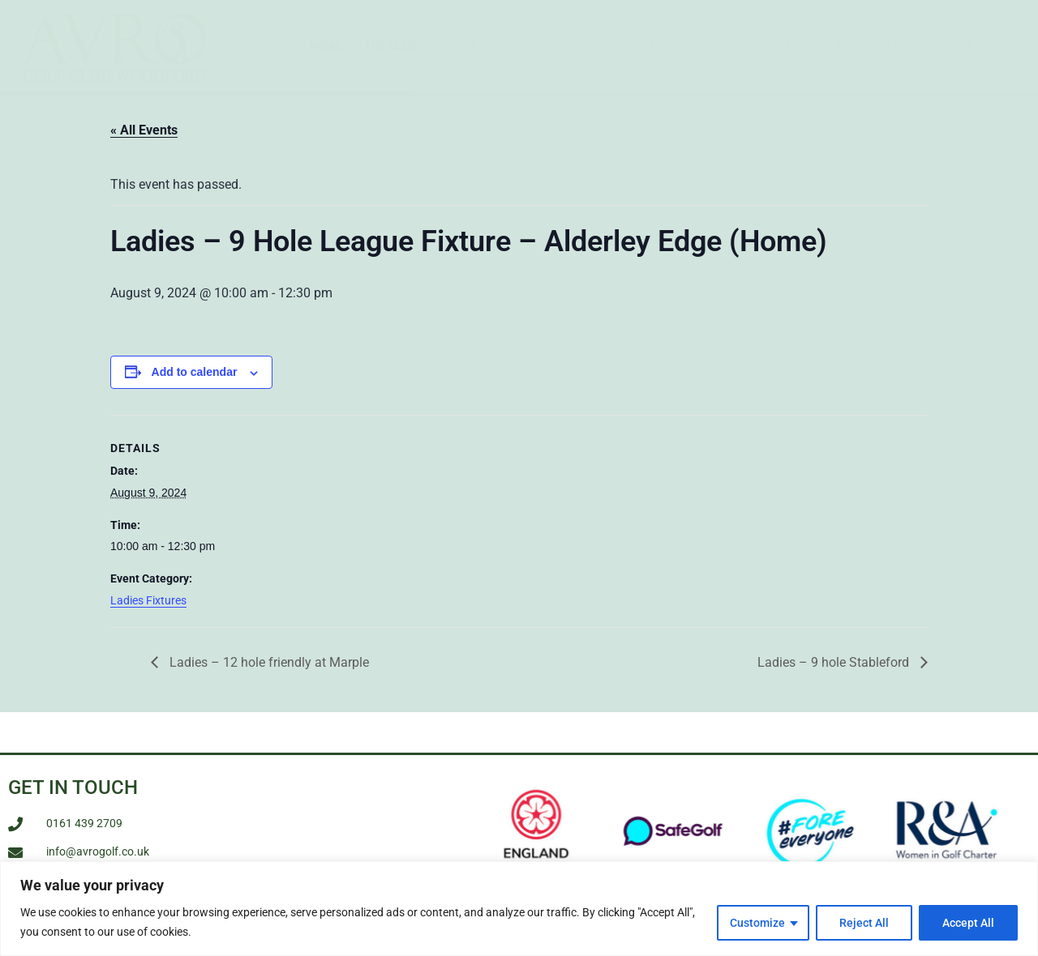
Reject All (864, 922)
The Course (496, 45)
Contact (787, 45)
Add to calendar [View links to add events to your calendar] (195, 381)
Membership (694, 45)
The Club (398, 45)
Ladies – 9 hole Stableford (834, 671)
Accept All (968, 922)
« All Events (144, 139)
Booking (969, 45)
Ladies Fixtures (148, 609)
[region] (519, 908)
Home (325, 45)
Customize (757, 922)
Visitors (594, 45)
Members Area (878, 45)
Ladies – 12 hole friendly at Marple (267, 671)
